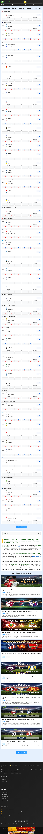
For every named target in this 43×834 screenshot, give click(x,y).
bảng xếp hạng (28, 546)
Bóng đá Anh (8, 678)
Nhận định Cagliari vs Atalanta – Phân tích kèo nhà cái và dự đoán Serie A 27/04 (18, 719)
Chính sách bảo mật (5, 781)
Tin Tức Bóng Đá (8, 592)
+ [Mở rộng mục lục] (38, 533)
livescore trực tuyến (35, 556)
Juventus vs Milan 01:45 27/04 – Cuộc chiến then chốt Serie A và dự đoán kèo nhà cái (19, 741)
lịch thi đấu (17, 546)
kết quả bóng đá (22, 546)
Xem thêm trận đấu (21, 526)
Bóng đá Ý (7, 721)
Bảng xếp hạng (5, 794)
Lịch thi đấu (4, 798)
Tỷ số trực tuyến (5, 800)
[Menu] (40, 1)
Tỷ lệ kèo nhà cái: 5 (5, 792)
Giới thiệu (4, 779)
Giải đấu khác (8, 634)
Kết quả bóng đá (5, 796)
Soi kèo (7, 613)
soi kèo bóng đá (38, 546)
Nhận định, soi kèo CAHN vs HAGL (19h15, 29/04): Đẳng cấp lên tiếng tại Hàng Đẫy (18, 632)
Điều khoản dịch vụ (5, 783)
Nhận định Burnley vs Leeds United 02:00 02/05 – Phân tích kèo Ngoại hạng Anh (18, 676)
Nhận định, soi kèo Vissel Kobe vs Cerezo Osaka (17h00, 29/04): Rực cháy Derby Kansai (19, 611)
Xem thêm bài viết (21, 752)
